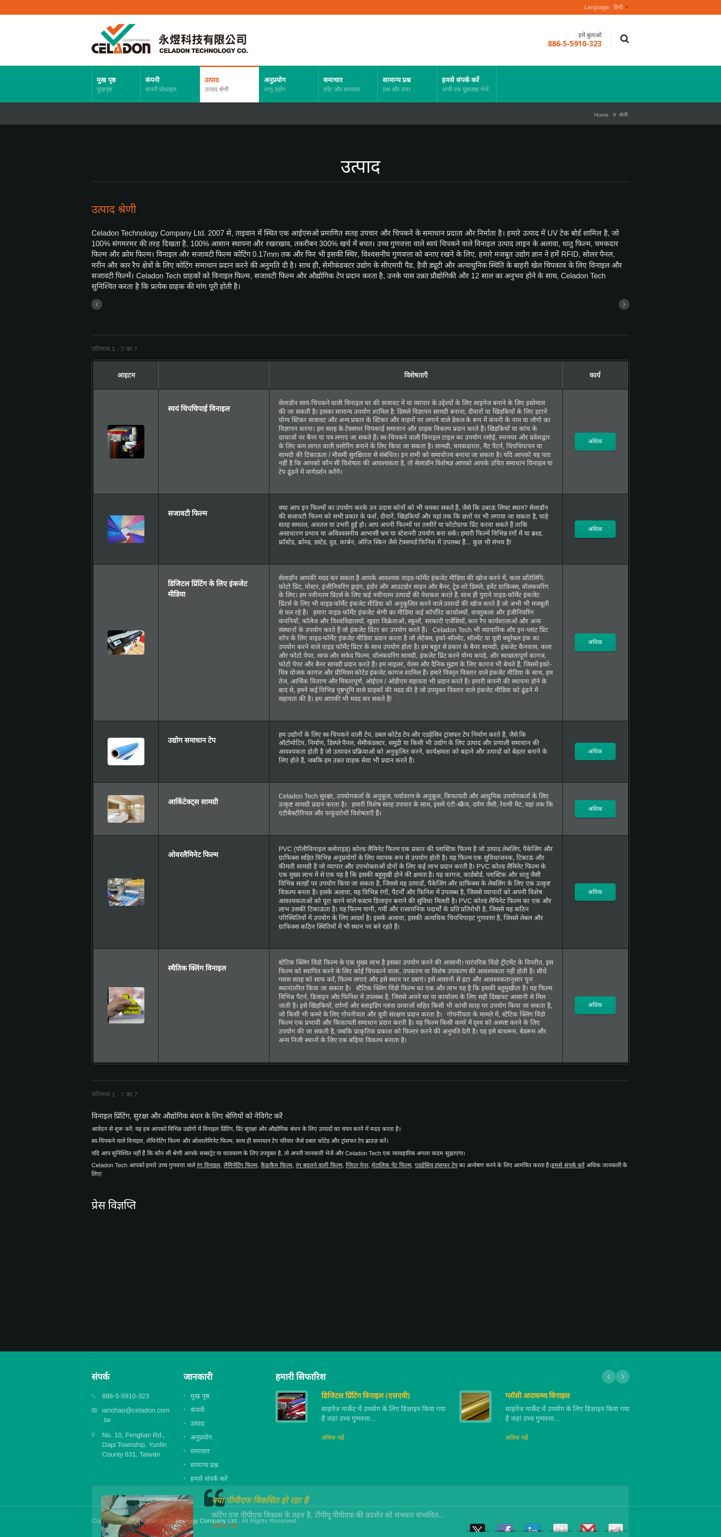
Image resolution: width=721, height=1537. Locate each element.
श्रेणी (623, 115)
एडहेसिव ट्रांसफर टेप (436, 1165)
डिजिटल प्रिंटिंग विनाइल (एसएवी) (365, 1395)
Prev (609, 1377)
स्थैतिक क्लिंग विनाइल (197, 968)
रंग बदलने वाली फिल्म (319, 1165)
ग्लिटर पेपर (357, 1165)
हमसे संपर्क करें (466, 84)
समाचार (348, 84)
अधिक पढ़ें (332, 1437)
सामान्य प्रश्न (407, 84)
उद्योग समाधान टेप (192, 740)
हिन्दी (618, 7)
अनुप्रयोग (288, 84)
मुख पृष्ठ (116, 84)
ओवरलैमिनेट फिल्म (193, 854)
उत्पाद (229, 84)
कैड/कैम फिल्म (276, 1165)
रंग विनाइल (208, 1165)
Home (601, 115)
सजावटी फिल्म (187, 513)
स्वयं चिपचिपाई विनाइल (199, 408)
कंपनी (170, 84)
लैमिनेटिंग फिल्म (240, 1165)
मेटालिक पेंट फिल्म (391, 1165)
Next (622, 1377)
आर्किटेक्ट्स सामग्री (193, 802)
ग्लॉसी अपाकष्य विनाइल (537, 1395)
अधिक (595, 441)
